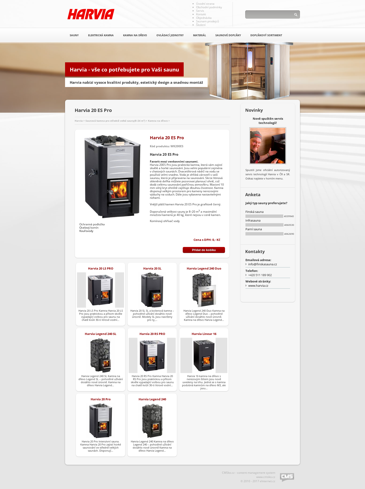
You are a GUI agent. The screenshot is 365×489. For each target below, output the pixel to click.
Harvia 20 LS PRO (100, 268)
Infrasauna (252, 220)
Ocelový (84, 228)
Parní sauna (253, 229)
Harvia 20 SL (152, 268)
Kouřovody (86, 231)
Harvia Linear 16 (204, 334)
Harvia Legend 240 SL (100, 334)
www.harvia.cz (258, 285)
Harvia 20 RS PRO (152, 334)
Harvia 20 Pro (101, 399)
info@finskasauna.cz (262, 264)
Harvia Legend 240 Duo (204, 268)
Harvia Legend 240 (152, 399)
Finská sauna (254, 212)
